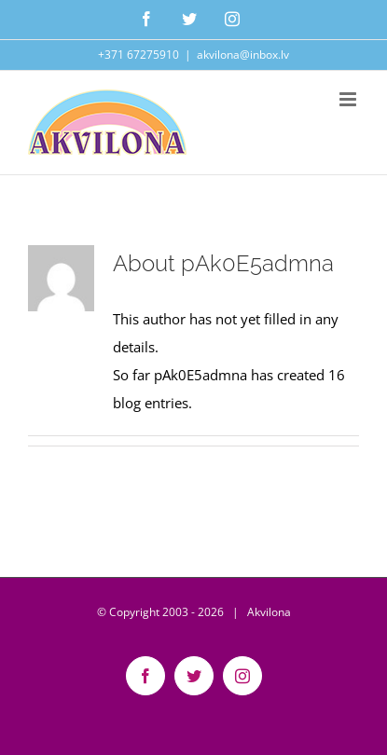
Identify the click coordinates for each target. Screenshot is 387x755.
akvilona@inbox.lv (243, 54)
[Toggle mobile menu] (349, 99)
